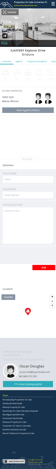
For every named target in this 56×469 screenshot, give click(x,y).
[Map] (28, 315)
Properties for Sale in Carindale (17, 425)
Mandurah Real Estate (12, 403)
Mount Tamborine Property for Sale (18, 433)
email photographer (30, 384)
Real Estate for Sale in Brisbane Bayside (20, 411)
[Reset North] (52, 305)
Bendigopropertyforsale (13, 414)
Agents (19, 61)
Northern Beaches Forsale (14, 429)
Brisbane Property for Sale (14, 422)
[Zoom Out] (52, 301)
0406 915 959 (29, 376)
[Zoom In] (52, 296)
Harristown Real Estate (13, 418)
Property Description (37, 61)
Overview (6, 61)
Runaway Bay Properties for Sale (17, 399)
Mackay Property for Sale (14, 407)
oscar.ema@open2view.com (34, 372)
